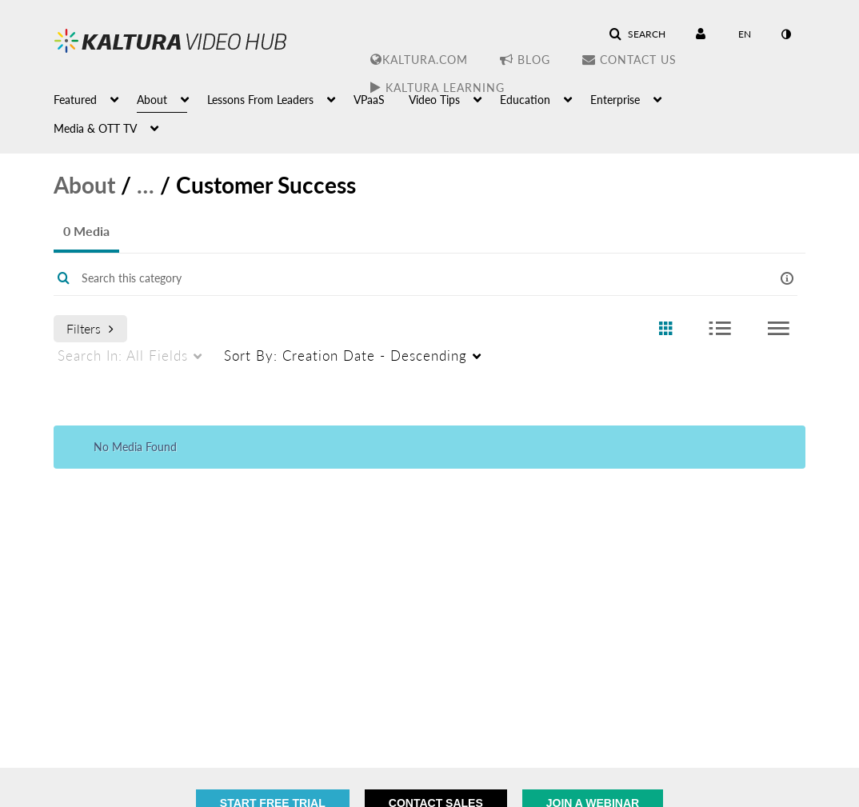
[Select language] (744, 34)
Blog (525, 59)
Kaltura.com (419, 59)
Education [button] (525, 99)
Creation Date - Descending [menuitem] (345, 355)
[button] (637, 34)
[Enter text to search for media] (397, 278)
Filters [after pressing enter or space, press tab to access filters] (90, 328)
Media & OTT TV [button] (95, 128)
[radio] (665, 329)
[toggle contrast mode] (785, 34)
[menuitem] (95, 98)
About (84, 184)
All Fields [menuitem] (123, 355)
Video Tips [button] (434, 99)
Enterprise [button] (615, 99)
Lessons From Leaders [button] (260, 99)
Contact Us (629, 59)
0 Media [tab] (86, 230)
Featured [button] (75, 99)
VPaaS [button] (369, 99)
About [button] (152, 99)
